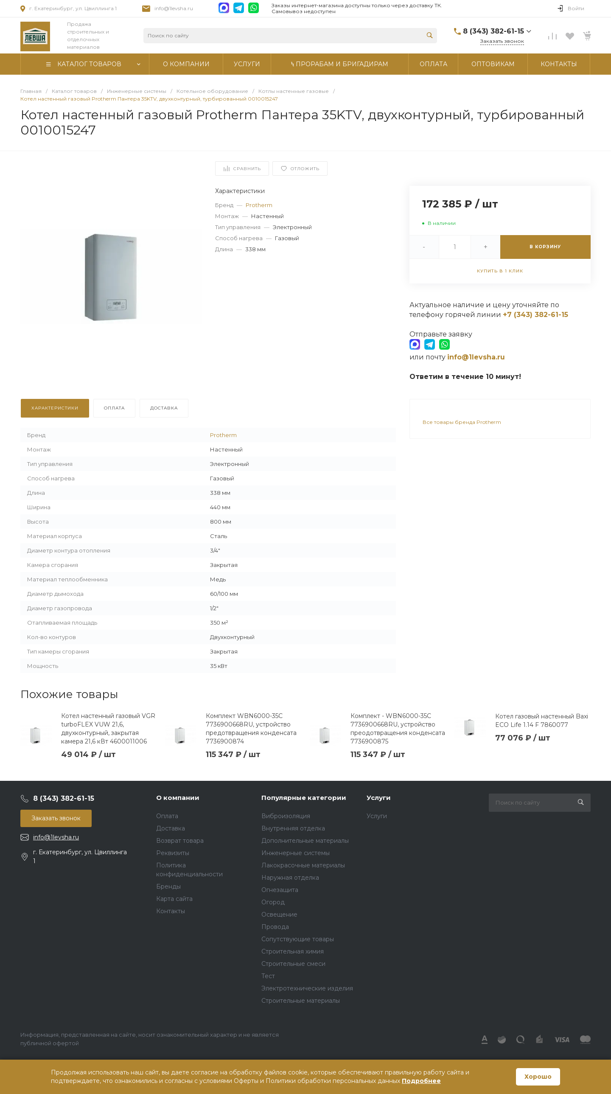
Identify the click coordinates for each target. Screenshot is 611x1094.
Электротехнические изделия (307, 988)
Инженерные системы (295, 853)
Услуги (379, 798)
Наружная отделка (290, 877)
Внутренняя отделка (293, 828)
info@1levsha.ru (173, 8)
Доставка (170, 828)
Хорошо (538, 1076)
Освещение (279, 914)
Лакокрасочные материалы (303, 865)
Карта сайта (174, 899)
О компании (177, 798)
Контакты (170, 911)
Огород (273, 902)
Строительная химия (292, 951)
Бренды (168, 886)
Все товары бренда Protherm (462, 422)
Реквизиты (172, 853)
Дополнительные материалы (305, 840)
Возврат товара (180, 840)
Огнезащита (279, 890)
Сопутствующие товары (297, 939)
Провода (275, 927)
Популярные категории (303, 798)
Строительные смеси (293, 964)
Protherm (259, 205)
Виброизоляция (285, 816)
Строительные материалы (300, 1000)
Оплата (167, 816)
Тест (268, 976)
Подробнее (421, 1081)
